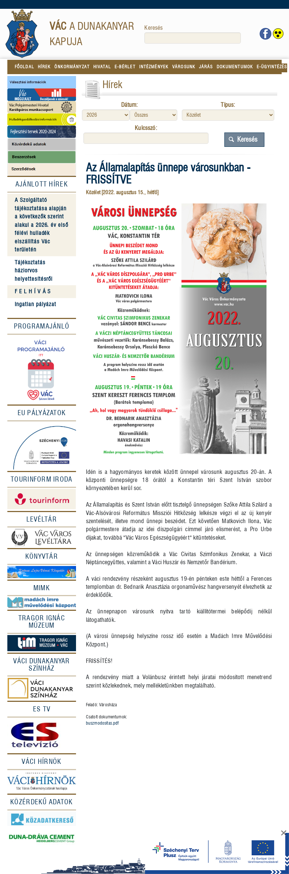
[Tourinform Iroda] (41, 479)
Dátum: (129, 104)
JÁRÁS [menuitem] (206, 66)
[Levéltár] (41, 519)
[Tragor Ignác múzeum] (41, 622)
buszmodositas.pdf (102, 723)
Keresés (153, 27)
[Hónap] (153, 115)
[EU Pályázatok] (41, 446)
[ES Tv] (41, 709)
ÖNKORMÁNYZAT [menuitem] (71, 66)
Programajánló (42, 326)
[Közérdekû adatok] (41, 802)
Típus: (228, 104)
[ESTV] (41, 735)
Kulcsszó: (146, 127)
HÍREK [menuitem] (44, 66)
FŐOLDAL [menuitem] (24, 66)
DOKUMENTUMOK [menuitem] (235, 66)
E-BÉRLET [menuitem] (125, 66)
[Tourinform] (41, 499)
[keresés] (192, 38)
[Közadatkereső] (41, 819)
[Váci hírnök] (41, 781)
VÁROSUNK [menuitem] (183, 66)
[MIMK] (41, 588)
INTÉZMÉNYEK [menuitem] (154, 66)
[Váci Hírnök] (41, 761)
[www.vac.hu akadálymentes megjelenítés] (278, 33)
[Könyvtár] (41, 556)
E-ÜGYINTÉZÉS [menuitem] (272, 66)
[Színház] (41, 688)
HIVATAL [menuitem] (102, 66)
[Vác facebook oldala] (265, 33)
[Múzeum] (41, 642)
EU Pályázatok (42, 413)
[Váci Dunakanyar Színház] (41, 665)
